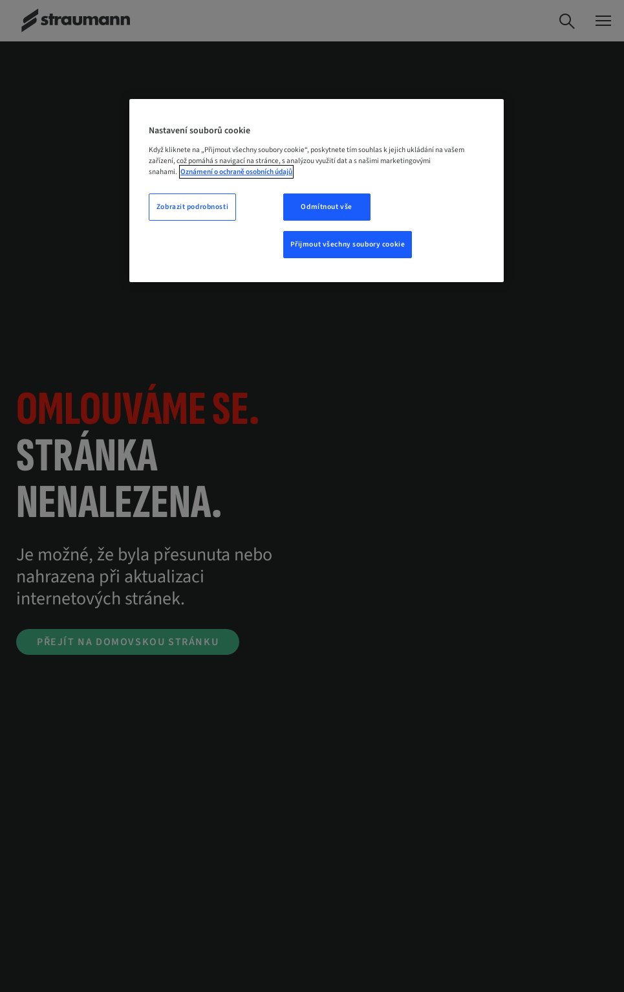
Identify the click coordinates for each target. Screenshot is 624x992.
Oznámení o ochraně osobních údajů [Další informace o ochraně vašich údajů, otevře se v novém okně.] (236, 171)
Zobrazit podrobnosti (192, 206)
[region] (316, 190)
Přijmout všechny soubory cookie (347, 244)
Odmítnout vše (326, 206)
